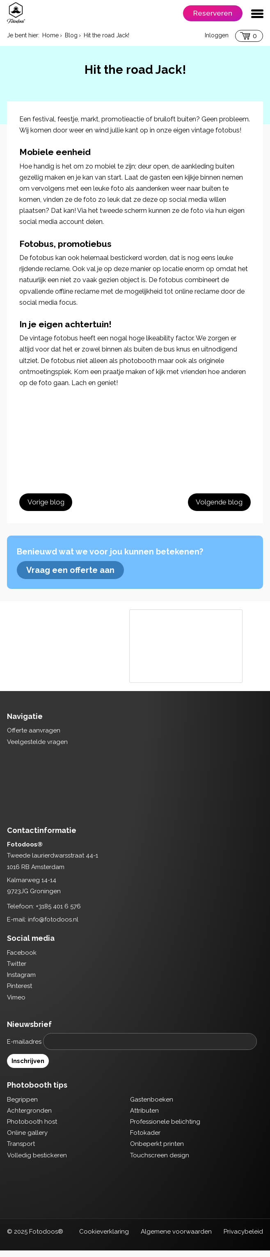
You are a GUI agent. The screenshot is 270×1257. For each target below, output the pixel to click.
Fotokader (145, 1139)
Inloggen (217, 35)
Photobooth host (32, 1128)
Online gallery (27, 1139)
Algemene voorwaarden (176, 1237)
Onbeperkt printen (157, 1150)
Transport (21, 1150)
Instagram (21, 981)
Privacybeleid (243, 1237)
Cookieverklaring (104, 1237)
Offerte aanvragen (33, 737)
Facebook (22, 959)
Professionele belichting (165, 1128)
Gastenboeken (151, 1105)
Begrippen (22, 1105)
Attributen (144, 1116)
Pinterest (19, 992)
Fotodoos (16, 12)
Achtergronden (29, 1116)
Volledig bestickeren (37, 1161)
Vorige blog (45, 503)
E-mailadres (24, 1048)
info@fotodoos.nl (53, 926)
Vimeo (16, 1003)
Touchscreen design (159, 1161)
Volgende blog (219, 503)
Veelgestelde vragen (37, 748)
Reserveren (212, 13)
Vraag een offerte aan (70, 576)
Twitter (16, 970)
